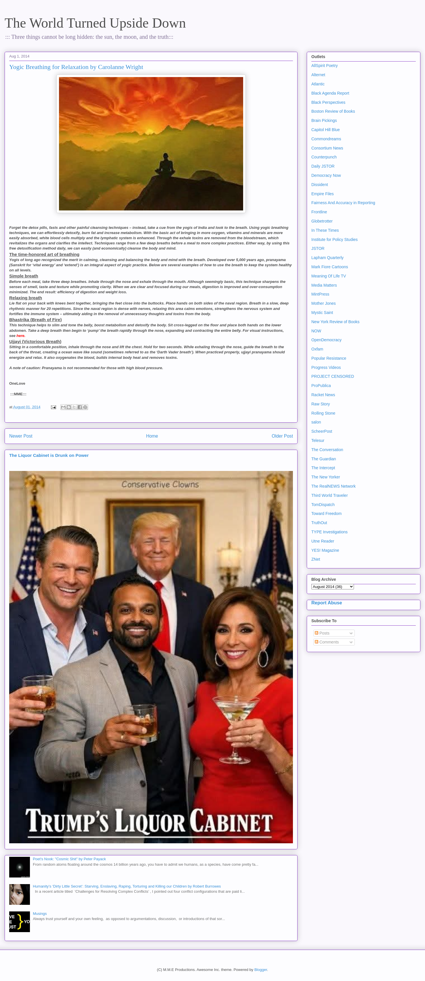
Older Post (282, 436)
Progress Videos (326, 367)
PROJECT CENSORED (332, 376)
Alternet (318, 74)
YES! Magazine (325, 550)
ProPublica (321, 385)
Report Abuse (326, 602)
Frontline (319, 212)
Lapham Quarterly (327, 257)
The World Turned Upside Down (95, 22)
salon (316, 422)
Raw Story (320, 404)
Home (152, 436)
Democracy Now (326, 175)
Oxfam (317, 349)
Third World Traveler (329, 495)
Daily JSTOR (323, 166)
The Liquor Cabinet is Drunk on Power (49, 455)
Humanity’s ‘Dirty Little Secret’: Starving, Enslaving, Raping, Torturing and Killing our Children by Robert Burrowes (127, 886)
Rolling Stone (323, 413)
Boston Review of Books (333, 111)
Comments (327, 642)
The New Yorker (325, 477)
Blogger (260, 969)
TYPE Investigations (329, 532)
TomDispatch (323, 504)
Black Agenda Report (330, 93)
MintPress (320, 294)
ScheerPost (321, 431)
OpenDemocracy (326, 340)
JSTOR (318, 248)
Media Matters (324, 285)
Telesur (317, 440)
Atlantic (318, 84)
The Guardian (323, 459)
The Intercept (323, 467)
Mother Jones (323, 303)
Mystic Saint (322, 312)
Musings (40, 913)
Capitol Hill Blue (325, 129)
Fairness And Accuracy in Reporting (343, 202)
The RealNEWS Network (333, 486)
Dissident (319, 184)
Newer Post (21, 436)
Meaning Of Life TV (328, 276)
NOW (316, 331)
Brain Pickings (324, 120)
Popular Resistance (328, 358)
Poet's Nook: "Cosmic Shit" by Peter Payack (69, 859)
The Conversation (327, 449)
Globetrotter (322, 221)
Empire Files (322, 193)
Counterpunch (324, 157)
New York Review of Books (335, 321)
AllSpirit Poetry (324, 65)
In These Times (325, 230)
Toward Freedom (326, 513)
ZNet (315, 559)
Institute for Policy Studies (334, 239)
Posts (322, 633)
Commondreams (326, 139)
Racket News (323, 394)
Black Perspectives (328, 102)
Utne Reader (322, 541)
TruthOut (319, 522)
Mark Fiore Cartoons (329, 267)
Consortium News (327, 148)
